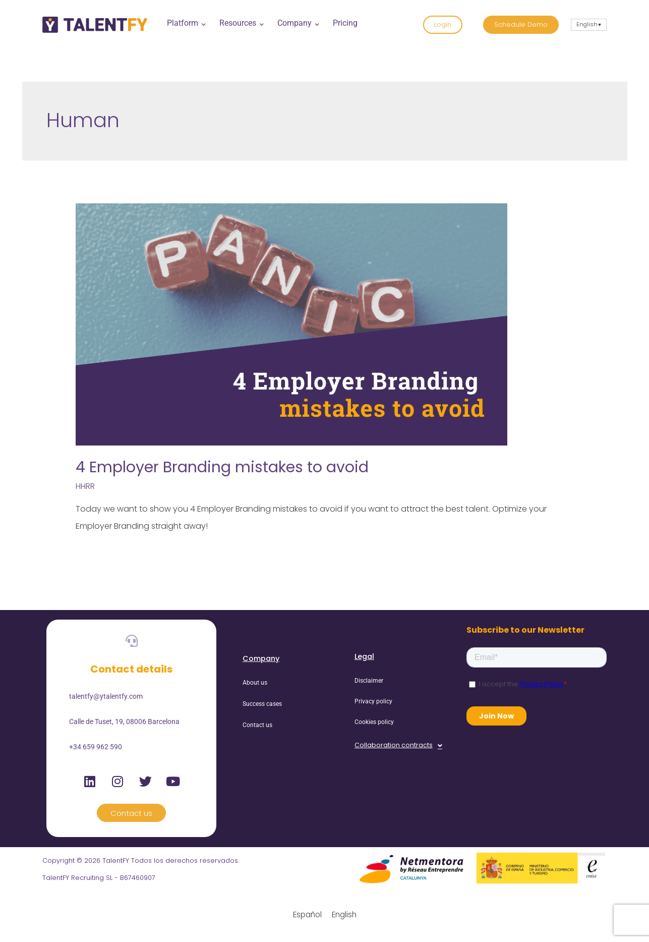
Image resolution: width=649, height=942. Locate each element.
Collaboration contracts (398, 745)
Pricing (345, 23)
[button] (398, 745)
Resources (240, 23)
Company (297, 23)
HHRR (85, 486)
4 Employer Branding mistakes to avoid (222, 467)
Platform (185, 23)
